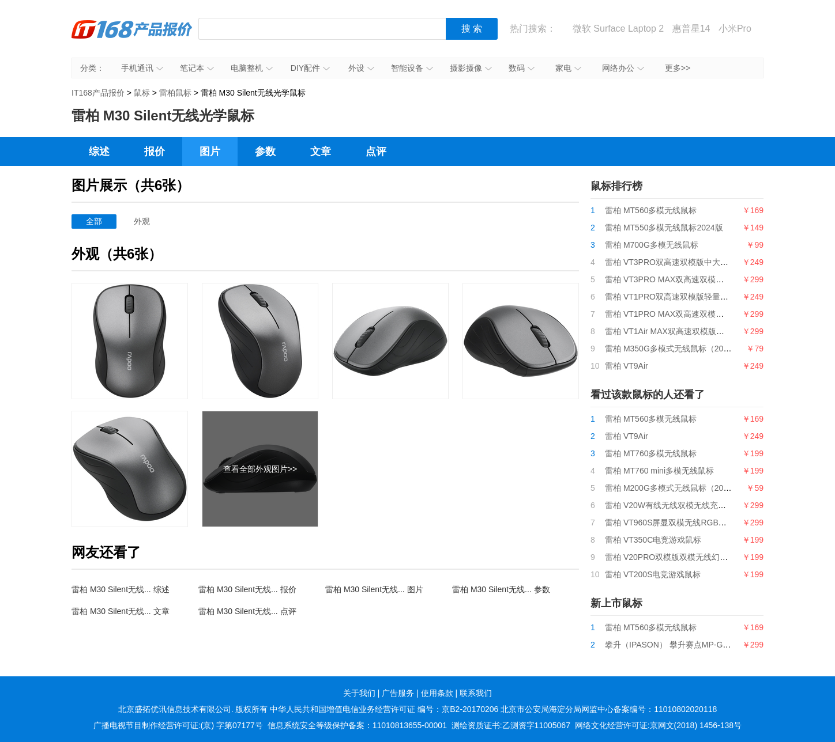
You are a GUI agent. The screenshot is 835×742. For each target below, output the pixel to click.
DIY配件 (310, 68)
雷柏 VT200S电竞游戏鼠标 (653, 574)
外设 (361, 68)
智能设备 (412, 68)
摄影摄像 (471, 68)
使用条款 (437, 693)
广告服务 (398, 693)
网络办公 (623, 68)
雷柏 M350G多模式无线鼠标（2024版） (677, 348)
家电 (568, 68)
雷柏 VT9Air (626, 365)
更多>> (677, 68)
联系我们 (476, 693)
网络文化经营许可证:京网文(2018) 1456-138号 (658, 725)
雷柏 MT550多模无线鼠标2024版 (664, 227)
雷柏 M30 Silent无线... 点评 (247, 611)
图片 (210, 151)
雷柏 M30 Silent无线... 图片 (374, 589)
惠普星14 (691, 28)
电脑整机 (252, 68)
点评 (376, 151)
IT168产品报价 (132, 37)
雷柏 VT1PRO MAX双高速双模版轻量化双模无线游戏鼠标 (709, 314)
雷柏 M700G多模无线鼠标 (651, 244)
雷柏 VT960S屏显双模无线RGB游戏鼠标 (678, 522)
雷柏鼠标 (175, 92)
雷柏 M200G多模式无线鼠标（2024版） (677, 488)
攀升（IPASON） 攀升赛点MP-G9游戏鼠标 (682, 644)
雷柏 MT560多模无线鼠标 (651, 210)
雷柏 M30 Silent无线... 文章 (121, 611)
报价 (154, 151)
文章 (320, 151)
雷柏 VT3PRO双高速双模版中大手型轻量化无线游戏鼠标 (707, 262)
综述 (99, 151)
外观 (142, 221)
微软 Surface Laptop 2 (618, 28)
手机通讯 (142, 68)
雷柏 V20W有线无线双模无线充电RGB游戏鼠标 (690, 505)
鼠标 (142, 92)
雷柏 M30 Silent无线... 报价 (247, 589)
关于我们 (359, 693)
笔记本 (197, 68)
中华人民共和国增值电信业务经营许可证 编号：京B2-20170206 (384, 709)
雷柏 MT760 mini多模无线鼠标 (659, 470)
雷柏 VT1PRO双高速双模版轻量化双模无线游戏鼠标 (699, 296)
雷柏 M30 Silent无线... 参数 (501, 589)
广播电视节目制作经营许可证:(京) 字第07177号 (178, 725)
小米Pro (735, 28)
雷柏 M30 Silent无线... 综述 (121, 589)
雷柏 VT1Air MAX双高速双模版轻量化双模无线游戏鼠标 (705, 331)
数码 (522, 68)
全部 (94, 221)
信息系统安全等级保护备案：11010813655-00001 (357, 725)
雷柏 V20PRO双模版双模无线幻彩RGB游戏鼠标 (691, 557)
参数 (265, 151)
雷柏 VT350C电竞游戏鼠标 (653, 539)
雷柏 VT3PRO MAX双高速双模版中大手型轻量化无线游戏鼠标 (717, 279)
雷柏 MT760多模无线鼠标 (651, 453)
